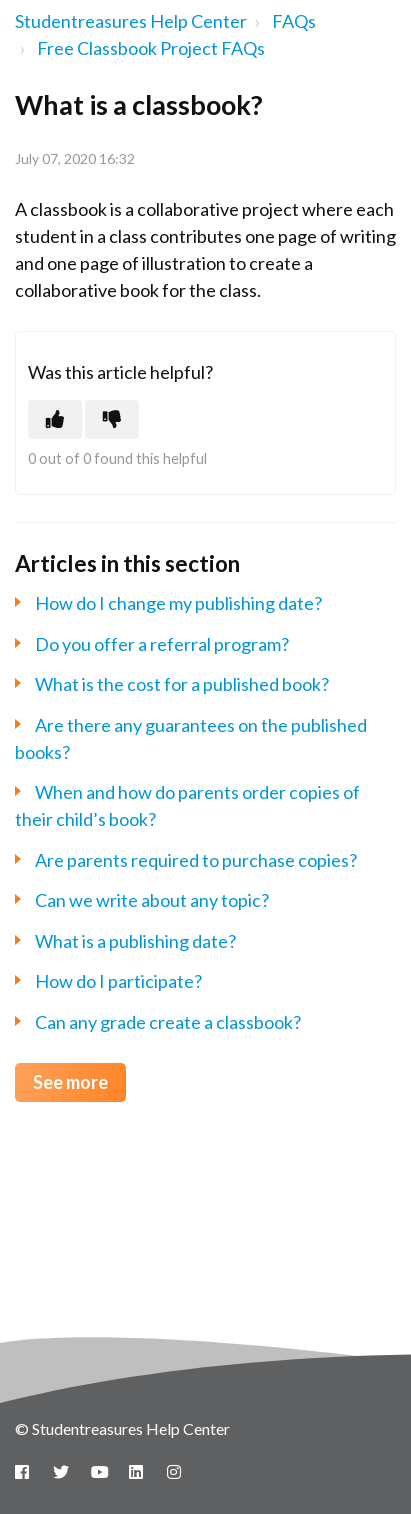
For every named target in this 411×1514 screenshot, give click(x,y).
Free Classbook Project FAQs (151, 48)
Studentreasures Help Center (131, 21)
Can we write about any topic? (152, 900)
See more (70, 1082)
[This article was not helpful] (112, 419)
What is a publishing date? (135, 941)
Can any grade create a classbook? (168, 1022)
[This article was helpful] (55, 419)
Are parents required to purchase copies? (196, 860)
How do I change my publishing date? (178, 603)
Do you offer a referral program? (162, 644)
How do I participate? (118, 981)
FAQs (294, 21)
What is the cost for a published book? (182, 684)
